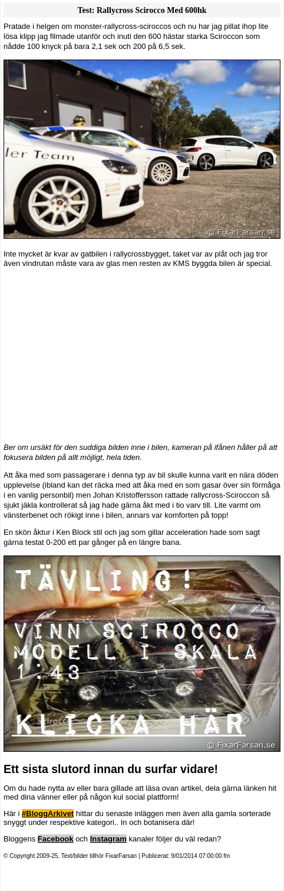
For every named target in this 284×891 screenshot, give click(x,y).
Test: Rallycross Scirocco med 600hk (141, 10)
